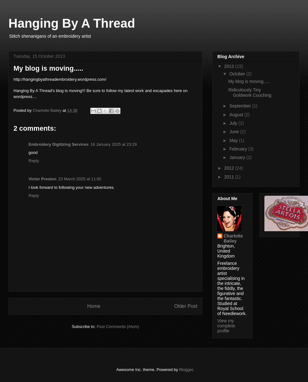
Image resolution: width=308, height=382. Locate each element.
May (234, 140)
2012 (229, 168)
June (234, 131)
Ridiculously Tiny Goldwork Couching (249, 92)
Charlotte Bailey (233, 238)
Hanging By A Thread (71, 23)
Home (93, 306)
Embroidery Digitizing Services (58, 144)
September (240, 105)
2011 (229, 176)
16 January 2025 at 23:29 (113, 144)
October (237, 73)
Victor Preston (42, 179)
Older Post (185, 306)
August (236, 114)
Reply (34, 160)
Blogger (186, 369)
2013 (229, 66)
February (238, 148)
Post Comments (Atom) (118, 326)
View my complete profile (226, 325)
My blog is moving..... (249, 81)
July (233, 123)
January (237, 157)
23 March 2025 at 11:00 (79, 179)
